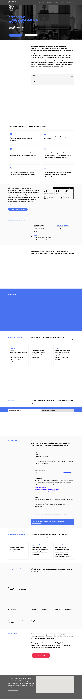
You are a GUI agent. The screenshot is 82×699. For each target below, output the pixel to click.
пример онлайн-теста (40, 487)
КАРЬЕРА (62, 2)
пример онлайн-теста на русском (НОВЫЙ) (46, 491)
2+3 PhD (36, 235)
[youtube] (13, 690)
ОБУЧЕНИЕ (49, 2)
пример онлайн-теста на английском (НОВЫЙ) (47, 489)
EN (73, 2)
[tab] (24, 410)
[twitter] (9, 690)
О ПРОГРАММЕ (42, 2)
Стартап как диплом (62, 225)
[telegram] (17, 690)
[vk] (11, 690)
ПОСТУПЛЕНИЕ (69, 2)
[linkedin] (15, 690)
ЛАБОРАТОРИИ (55, 2)
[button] (31, 35)
